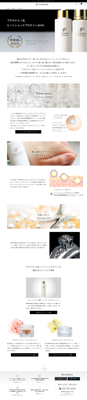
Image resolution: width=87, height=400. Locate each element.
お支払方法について (17, 382)
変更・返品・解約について (17, 395)
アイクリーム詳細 (62, 355)
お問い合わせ (73, 378)
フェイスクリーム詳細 (24, 355)
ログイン (61, 378)
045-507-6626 (67, 388)
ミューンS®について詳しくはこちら (28, 131)
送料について (39, 382)
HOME (8, 8)
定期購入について (39, 393)
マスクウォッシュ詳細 (43, 312)
